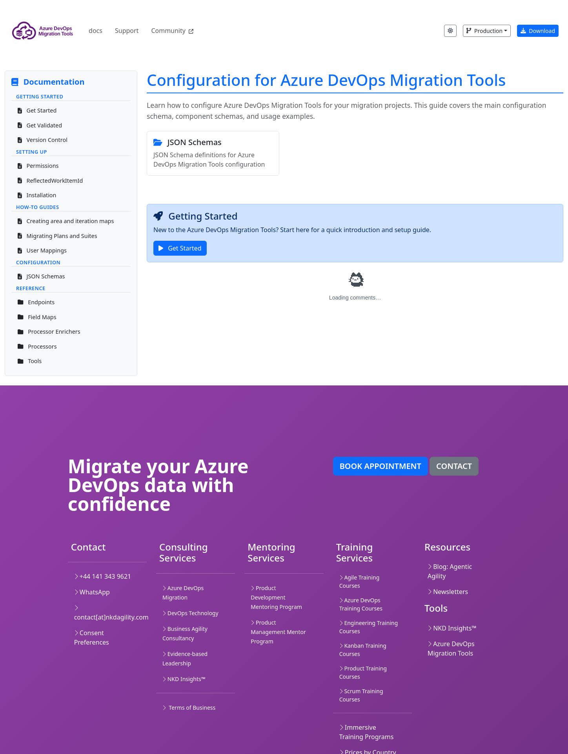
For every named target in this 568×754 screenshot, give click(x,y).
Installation (37, 195)
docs (95, 30)
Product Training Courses (363, 672)
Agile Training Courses (359, 581)
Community (172, 30)
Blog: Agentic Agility (450, 571)
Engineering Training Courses (368, 627)
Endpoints (36, 302)
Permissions (38, 165)
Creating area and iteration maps (66, 221)
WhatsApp (92, 592)
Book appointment (380, 466)
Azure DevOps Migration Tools (451, 649)
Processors (37, 346)
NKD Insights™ (452, 628)
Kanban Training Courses (362, 650)
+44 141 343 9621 (102, 576)
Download (538, 31)
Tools (30, 361)
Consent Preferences (91, 638)
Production (484, 31)
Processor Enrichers (49, 331)
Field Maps (37, 317)
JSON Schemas (41, 276)
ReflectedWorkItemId (50, 180)
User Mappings (42, 250)
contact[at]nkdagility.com (111, 613)
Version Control (42, 140)
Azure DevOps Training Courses (360, 604)
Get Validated (40, 125)
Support (126, 30)
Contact (454, 466)
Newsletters (448, 591)
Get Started (37, 110)
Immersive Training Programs (366, 732)
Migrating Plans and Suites (57, 236)
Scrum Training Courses (361, 695)
